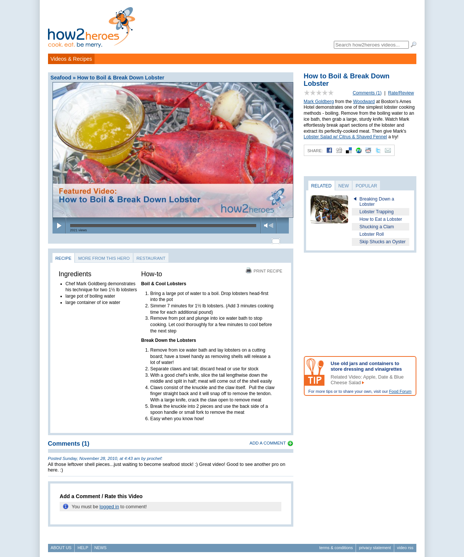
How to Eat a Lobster (380, 219)
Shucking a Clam (376, 226)
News (100, 544)
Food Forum (400, 391)
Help (83, 544)
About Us (61, 544)
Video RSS (405, 544)
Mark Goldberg (319, 101)
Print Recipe (264, 267)
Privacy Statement (375, 544)
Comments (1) (367, 93)
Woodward (364, 101)
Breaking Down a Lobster (376, 201)
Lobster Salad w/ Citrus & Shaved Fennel (345, 136)
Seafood (61, 78)
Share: (315, 150)
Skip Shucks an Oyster (382, 241)
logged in (109, 503)
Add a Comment (267, 439)
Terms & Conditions (336, 544)
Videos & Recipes (71, 59)
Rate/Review (401, 93)
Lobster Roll (371, 234)
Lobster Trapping (376, 211)
